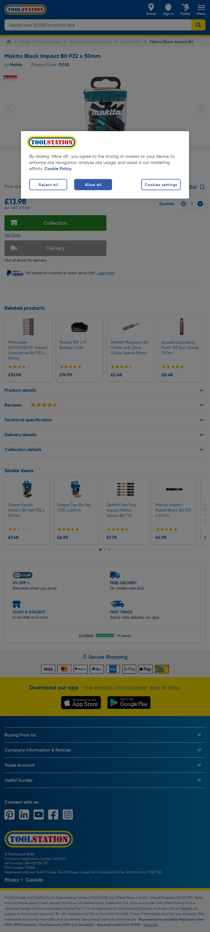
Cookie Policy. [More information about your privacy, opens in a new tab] (58, 168)
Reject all (48, 184)
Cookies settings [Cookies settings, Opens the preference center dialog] (161, 184)
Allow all (93, 184)
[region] (105, 164)
